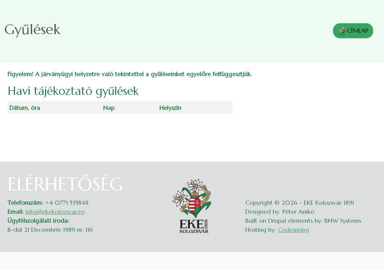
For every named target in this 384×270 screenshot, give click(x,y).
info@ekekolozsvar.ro (55, 211)
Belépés (369, 178)
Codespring (293, 229)
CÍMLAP (353, 31)
